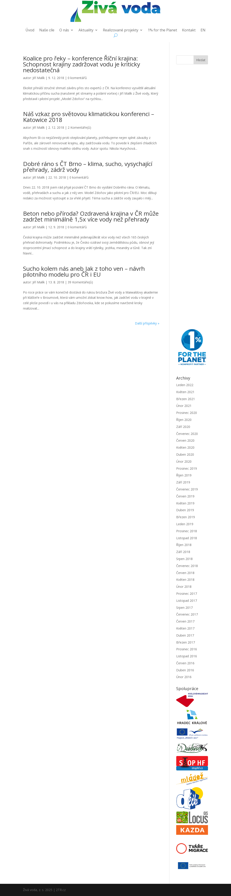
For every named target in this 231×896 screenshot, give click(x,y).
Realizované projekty (120, 30)
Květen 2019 (185, 503)
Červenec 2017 (187, 614)
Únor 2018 (184, 586)
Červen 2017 (185, 621)
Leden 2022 (184, 385)
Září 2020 (183, 427)
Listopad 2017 (186, 600)
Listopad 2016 (186, 656)
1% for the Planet (162, 30)
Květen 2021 (185, 392)
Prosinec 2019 (186, 468)
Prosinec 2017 (186, 593)
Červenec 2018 (187, 566)
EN (203, 30)
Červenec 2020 (187, 434)
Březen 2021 (185, 399)
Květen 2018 (185, 579)
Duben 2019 (185, 510)
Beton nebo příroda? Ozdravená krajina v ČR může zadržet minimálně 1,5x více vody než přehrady (91, 216)
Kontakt (189, 30)
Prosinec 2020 (186, 413)
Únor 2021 (184, 406)
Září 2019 (183, 482)
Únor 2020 (184, 461)
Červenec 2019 (187, 489)
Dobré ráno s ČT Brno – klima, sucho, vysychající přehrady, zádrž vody (87, 167)
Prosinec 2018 (186, 531)
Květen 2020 (185, 447)
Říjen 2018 (184, 545)
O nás (64, 30)
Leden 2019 (184, 524)
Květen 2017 (185, 628)
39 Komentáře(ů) (80, 282)
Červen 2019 (185, 496)
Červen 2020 (185, 440)
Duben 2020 (185, 454)
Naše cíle (46, 30)
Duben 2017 (185, 635)
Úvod (29, 30)
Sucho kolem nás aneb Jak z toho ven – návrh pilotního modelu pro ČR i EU (84, 271)
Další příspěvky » (147, 323)
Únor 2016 (184, 677)
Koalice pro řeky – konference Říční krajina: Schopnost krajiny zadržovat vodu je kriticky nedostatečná (81, 64)
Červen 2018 (185, 573)
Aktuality (86, 30)
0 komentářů (77, 78)
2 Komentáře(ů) (79, 127)
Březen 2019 (185, 517)
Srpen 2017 (184, 607)
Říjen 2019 (184, 475)
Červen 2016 (185, 663)
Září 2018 (183, 552)
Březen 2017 (185, 642)
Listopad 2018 (186, 538)
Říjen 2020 (184, 420)
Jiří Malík (38, 78)
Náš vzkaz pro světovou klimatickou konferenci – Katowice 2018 (88, 117)
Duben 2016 (185, 670)
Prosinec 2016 (186, 649)
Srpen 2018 (184, 559)
